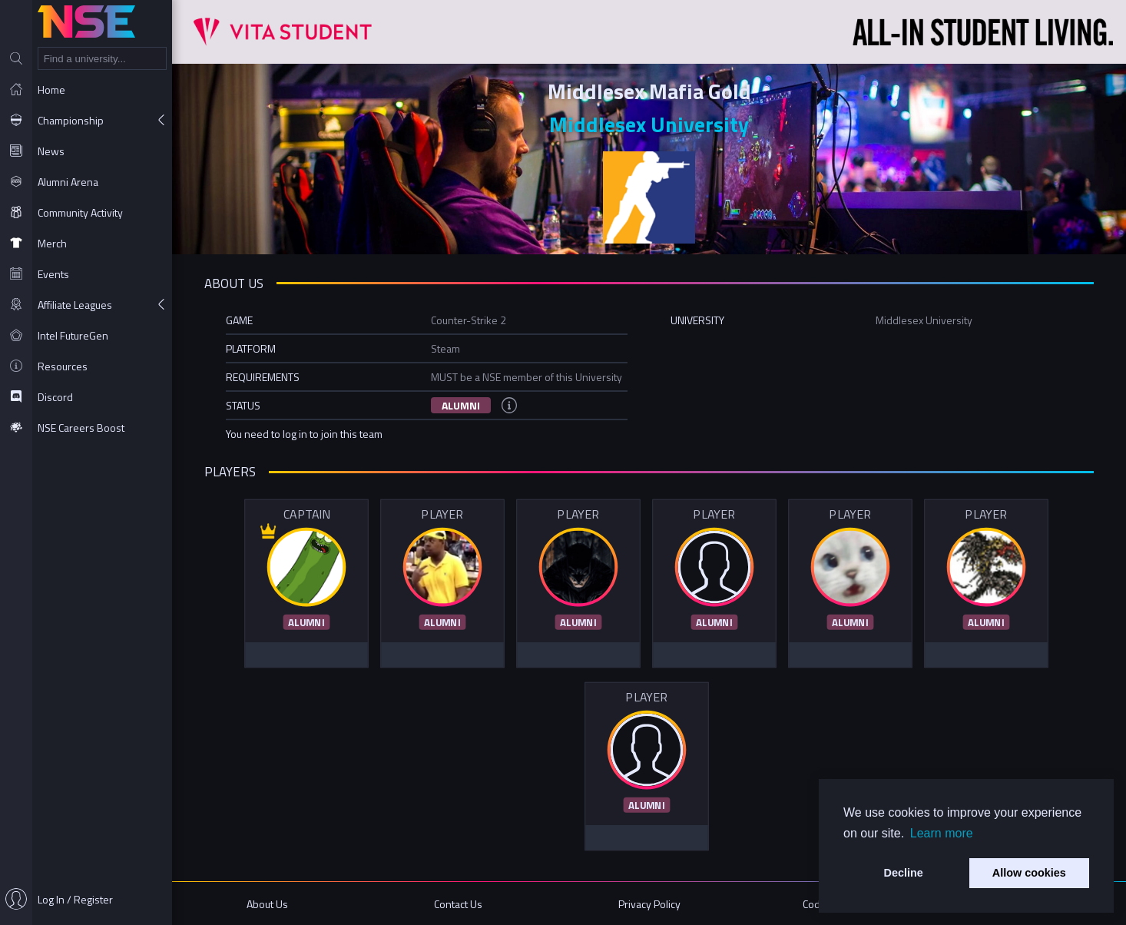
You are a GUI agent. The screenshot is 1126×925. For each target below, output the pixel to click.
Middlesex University (649, 124)
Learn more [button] (941, 833)
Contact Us (458, 904)
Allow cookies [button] (1029, 873)
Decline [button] (903, 873)
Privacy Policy (649, 904)
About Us (267, 904)
